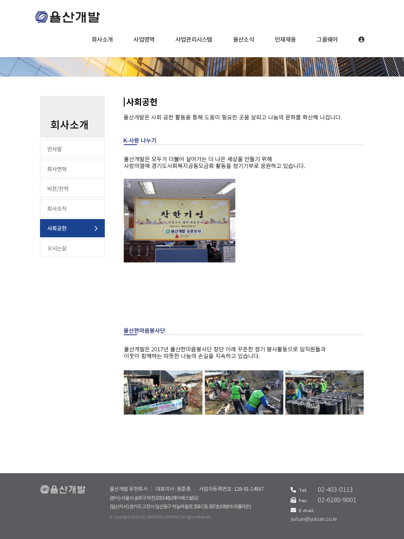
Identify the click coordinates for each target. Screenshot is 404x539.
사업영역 (143, 40)
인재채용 (285, 40)
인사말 (54, 149)
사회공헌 (57, 229)
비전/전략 (58, 189)
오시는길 (57, 249)
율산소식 (243, 40)
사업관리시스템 (193, 40)
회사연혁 (57, 169)
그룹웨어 (326, 40)
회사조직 (57, 209)
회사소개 (102, 40)
